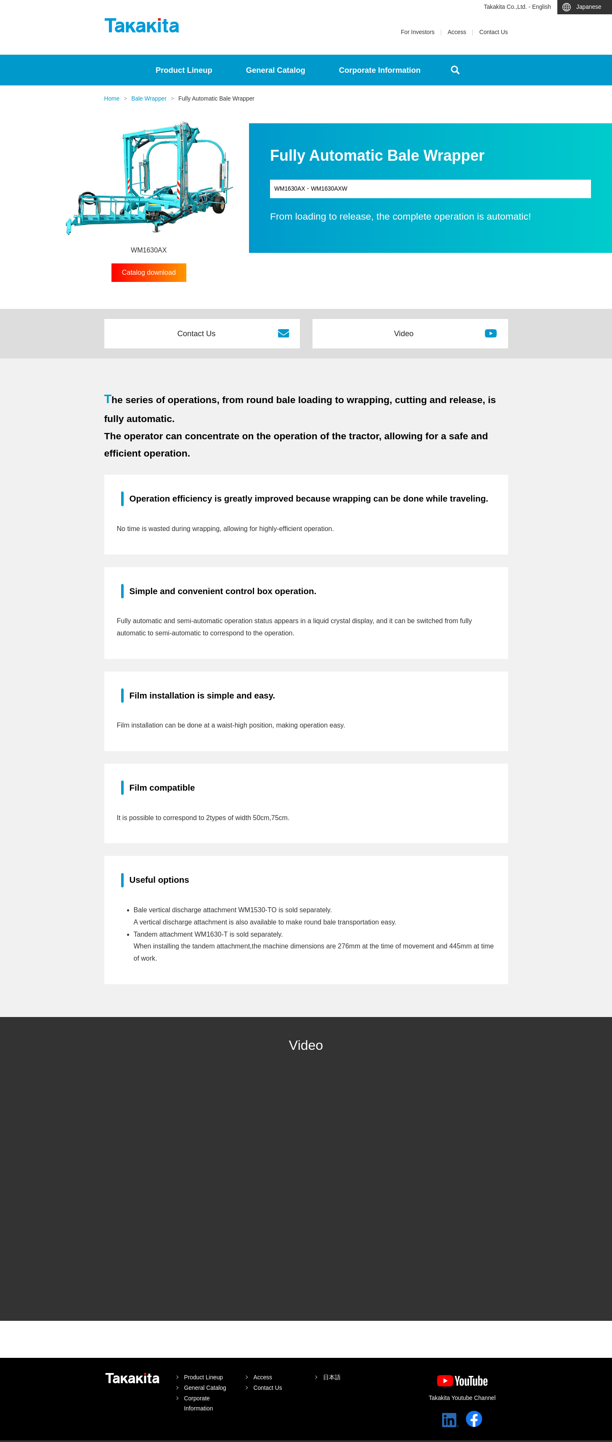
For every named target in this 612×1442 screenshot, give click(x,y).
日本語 (332, 1377)
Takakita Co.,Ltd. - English (517, 7)
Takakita (142, 25)
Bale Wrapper (149, 99)
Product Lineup (184, 70)
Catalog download (149, 272)
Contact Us (493, 32)
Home (112, 99)
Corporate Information (380, 70)
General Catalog (275, 70)
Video (445, 333)
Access (457, 32)
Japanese (588, 7)
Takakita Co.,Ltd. (132, 1378)
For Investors (417, 32)
